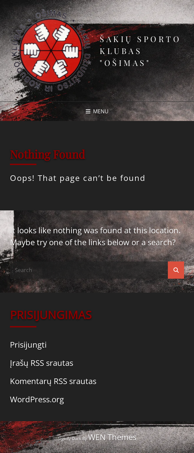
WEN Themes (112, 436)
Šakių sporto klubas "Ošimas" (140, 50)
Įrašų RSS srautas (41, 362)
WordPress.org (37, 399)
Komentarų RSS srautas (53, 380)
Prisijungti (28, 344)
